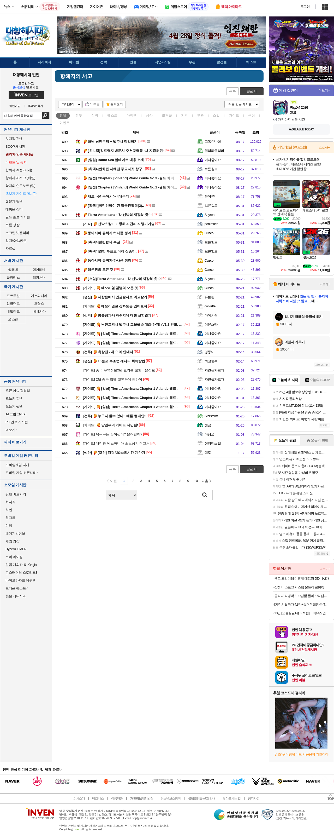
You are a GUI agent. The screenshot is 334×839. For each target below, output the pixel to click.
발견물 (167, 115)
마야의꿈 (211, 315)
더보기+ (324, 90)
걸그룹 (10, 517)
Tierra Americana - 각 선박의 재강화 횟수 (117, 215)
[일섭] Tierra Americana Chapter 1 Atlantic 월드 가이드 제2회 (140, 398)
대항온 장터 (14, 209)
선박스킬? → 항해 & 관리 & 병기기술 (118, 224)
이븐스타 (211, 324)
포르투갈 (13, 296)
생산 (149, 115)
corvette (210, 306)
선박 (94, 115)
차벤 (8, 510)
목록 (232, 91)
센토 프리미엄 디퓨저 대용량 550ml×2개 (301, 579)
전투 (78, 115)
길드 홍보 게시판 (17, 217)
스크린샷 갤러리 (17, 232)
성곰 (208, 425)
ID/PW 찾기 (35, 106)
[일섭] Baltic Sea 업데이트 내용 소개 (113, 160)
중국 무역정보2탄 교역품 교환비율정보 (119, 370)
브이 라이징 (14, 557)
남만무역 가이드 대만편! (110, 425)
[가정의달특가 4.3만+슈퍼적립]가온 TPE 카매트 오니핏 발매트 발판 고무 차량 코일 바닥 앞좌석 (302, 604)
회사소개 (79, 798)
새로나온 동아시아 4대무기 (106, 196)
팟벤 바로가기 (15, 494)
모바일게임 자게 (17, 465)
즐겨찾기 (116, 104)
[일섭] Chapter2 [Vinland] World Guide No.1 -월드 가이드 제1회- (135, 187)
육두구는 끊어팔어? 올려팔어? (112, 434)
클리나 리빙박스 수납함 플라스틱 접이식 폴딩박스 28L (302, 596)
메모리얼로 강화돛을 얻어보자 (115, 306)
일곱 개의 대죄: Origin (21, 564)
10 (196, 481)
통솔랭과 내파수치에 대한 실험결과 (117, 315)
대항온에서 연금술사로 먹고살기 (115, 297)
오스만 (13, 319)
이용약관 (117, 798)
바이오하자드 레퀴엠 (20, 580)
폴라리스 (13, 277)
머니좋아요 (213, 160)
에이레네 (39, 270)
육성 (251, 115)
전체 (62, 115)
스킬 (216, 115)
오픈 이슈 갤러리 (17, 390)
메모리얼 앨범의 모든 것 (110, 288)
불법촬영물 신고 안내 (201, 798)
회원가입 (15, 106)
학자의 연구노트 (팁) (20, 185)
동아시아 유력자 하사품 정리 (107, 233)
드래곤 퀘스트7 (16, 588)
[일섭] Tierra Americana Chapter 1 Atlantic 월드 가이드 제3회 (140, 388)
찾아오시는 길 (231, 798)
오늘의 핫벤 (14, 398)
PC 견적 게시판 (16, 422)
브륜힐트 (211, 169)
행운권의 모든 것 (98, 270)
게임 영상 (12, 541)
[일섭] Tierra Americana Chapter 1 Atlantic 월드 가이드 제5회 (140, 334)
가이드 (234, 115)
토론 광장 (12, 225)
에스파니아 (39, 296)
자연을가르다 (214, 370)
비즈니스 (98, 798)
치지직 (10, 502)
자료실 (10, 248)
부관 (200, 115)
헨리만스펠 (213, 443)
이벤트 (64, 123)
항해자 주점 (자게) (18, 170)
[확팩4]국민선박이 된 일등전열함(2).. (113, 206)
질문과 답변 (14, 201)
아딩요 (209, 434)
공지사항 (253, 798)
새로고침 (320, 364)
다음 (204, 481)
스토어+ (324, 148)
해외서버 (39, 277)
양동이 (209, 352)
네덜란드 (13, 311)
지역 (184, 115)
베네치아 (39, 311)
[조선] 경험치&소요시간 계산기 (114, 453)
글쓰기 (252, 91)
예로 (208, 453)
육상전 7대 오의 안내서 (108, 352)
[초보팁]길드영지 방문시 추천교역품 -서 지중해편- (123, 151)
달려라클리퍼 (214, 151)
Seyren (209, 215)
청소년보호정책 (170, 798)
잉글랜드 (13, 304)
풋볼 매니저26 (15, 596)
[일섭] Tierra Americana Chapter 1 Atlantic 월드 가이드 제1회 (140, 407)
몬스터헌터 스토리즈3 (21, 572)
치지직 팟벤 (14, 138)
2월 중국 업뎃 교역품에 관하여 (112, 379)
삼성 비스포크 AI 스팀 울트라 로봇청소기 (302, 587)
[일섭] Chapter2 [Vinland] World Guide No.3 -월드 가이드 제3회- (135, 178)
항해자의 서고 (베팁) (20, 178)
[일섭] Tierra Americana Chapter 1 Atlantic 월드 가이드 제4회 (140, 343)
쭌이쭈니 (211, 196)
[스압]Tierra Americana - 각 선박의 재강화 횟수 (122, 279)
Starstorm (211, 416)
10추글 (95, 104)
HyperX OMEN (15, 549)
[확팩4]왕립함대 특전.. (102, 242)
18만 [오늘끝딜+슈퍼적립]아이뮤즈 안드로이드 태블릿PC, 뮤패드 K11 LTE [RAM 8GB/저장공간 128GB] (302, 613)
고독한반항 (213, 141)
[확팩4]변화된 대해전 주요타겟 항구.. (113, 169)
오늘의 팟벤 (14, 406)
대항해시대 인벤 (26, 74)
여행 (8, 525)
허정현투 (211, 361)
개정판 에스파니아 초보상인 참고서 (116, 443)
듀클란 (209, 297)
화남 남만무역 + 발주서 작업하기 (110, 141)
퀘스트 (112, 115)
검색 (45, 115)
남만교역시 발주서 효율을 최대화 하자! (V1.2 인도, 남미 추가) (139, 324)
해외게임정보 (15, 533)
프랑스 (39, 304)
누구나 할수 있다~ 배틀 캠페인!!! (115, 416)
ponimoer (211, 224)
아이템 (132, 115)
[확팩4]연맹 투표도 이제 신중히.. (110, 251)
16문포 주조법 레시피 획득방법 (114, 361)
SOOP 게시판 (15, 146)
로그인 (305, 7)
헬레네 (13, 270)
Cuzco (209, 233)
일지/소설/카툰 (16, 240)
